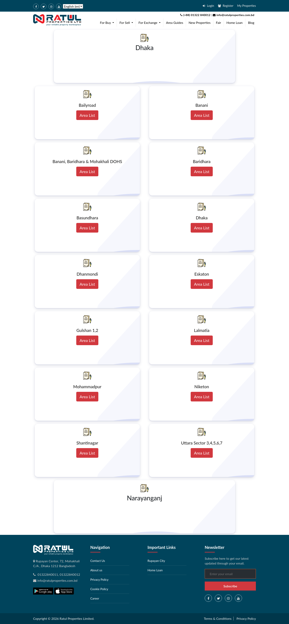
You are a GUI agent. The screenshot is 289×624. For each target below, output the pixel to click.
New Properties (200, 22)
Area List (87, 115)
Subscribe (230, 586)
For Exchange (150, 22)
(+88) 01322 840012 (195, 15)
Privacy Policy (99, 579)
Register (225, 5)
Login (208, 5)
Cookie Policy (99, 589)
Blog (251, 22)
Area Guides (174, 22)
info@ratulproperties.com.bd (233, 15)
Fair (218, 22)
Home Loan (234, 22)
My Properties (246, 5)
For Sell (127, 22)
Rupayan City (156, 561)
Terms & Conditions (218, 618)
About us (96, 570)
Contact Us (97, 561)
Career (94, 598)
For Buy (108, 22)
